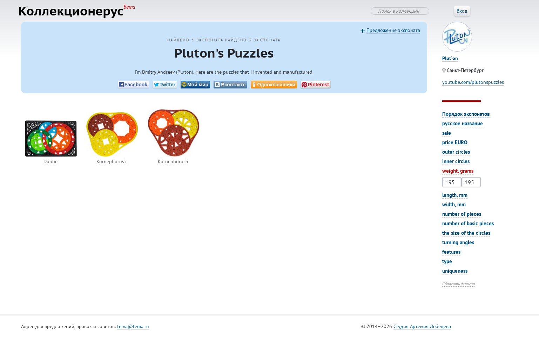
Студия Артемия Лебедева (422, 328)
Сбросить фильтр (458, 285)
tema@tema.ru (133, 328)
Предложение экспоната (393, 32)
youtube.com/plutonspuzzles (473, 84)
